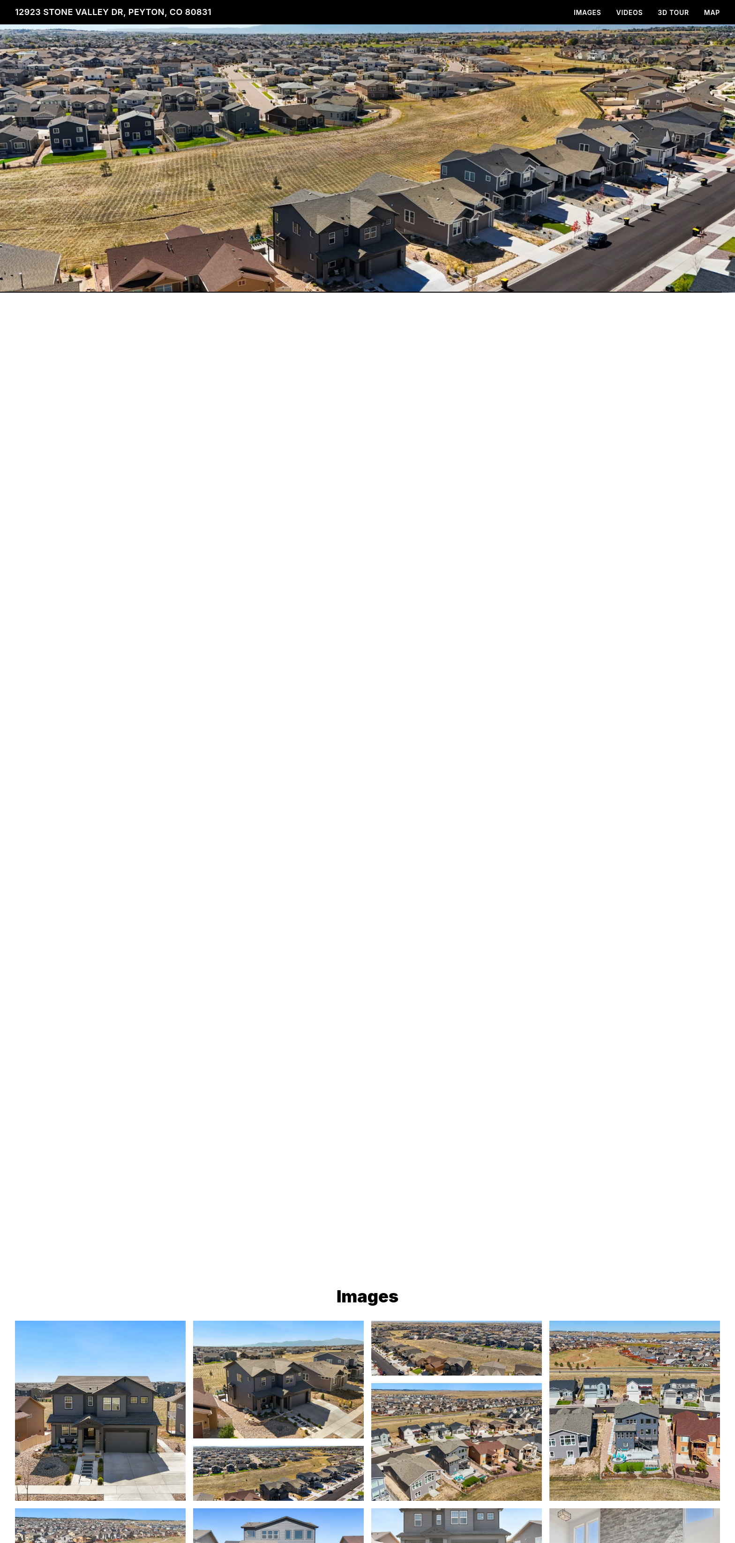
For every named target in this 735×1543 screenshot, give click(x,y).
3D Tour (673, 12)
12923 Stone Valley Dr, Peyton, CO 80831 (113, 12)
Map (712, 12)
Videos (629, 12)
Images (587, 12)
